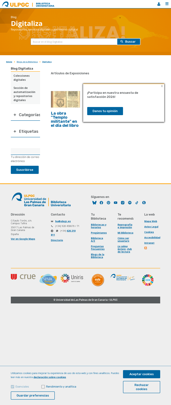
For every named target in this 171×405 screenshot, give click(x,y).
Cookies (149, 232)
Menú (167, 4)
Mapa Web (150, 221)
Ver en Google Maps (23, 238)
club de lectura (125, 250)
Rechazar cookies (142, 387)
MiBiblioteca (159, 4)
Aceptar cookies (141, 374)
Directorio (57, 240)
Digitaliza (47, 62)
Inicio (9, 62)
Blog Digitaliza (22, 68)
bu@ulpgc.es (63, 221)
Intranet (149, 242)
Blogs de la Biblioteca (27, 62)
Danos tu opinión (105, 111)
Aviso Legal (151, 226)
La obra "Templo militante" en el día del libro (65, 119)
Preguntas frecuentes (98, 248)
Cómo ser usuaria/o (123, 239)
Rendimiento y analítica (61, 386)
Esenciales (22, 386)
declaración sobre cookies (49, 377)
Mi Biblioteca (125, 232)
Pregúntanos (99, 232)
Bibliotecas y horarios (98, 226)
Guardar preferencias (33, 395)
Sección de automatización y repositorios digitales (24, 94)
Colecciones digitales (22, 78)
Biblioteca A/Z (97, 239)
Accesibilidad (152, 237)
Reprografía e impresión (125, 226)
